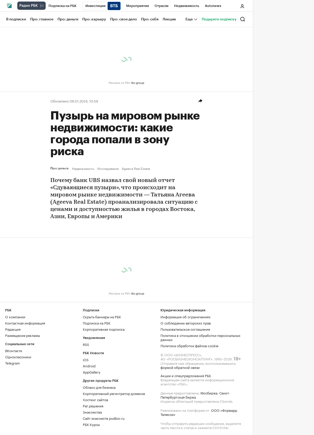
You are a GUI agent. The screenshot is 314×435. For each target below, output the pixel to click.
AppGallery (91, 371)
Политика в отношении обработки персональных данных (200, 337)
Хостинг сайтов (95, 399)
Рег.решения (93, 405)
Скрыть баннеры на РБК (102, 316)
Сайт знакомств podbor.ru (104, 418)
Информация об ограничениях (185, 316)
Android (89, 365)
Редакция (13, 328)
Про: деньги (60, 168)
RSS (86, 344)
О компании (15, 316)
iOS (85, 359)
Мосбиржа (209, 392)
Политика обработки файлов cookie (189, 345)
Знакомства (92, 411)
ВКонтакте (13, 350)
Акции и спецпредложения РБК (185, 375)
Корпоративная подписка (104, 328)
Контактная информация (25, 322)
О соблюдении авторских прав (185, 322)
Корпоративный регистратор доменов (114, 393)
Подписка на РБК (96, 322)
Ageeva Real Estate (136, 168)
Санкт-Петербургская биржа (195, 394)
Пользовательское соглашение (185, 328)
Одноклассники (18, 356)
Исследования (108, 168)
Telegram (12, 362)
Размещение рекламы (22, 335)
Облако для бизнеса (99, 387)
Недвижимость (83, 168)
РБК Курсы (91, 424)
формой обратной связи (180, 367)
